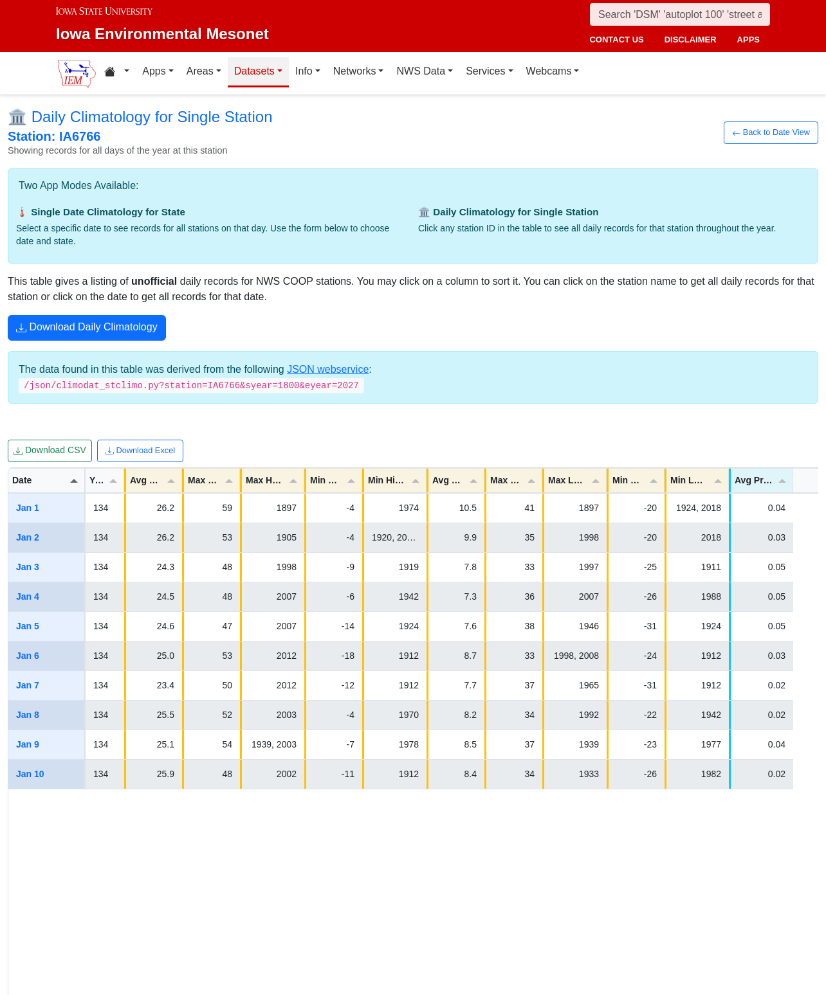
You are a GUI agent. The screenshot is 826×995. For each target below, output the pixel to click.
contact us (616, 39)
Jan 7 (27, 685)
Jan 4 (27, 596)
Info (304, 71)
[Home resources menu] (117, 73)
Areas (200, 71)
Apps (153, 71)
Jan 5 (27, 626)
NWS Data (420, 71)
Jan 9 (27, 744)
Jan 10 (30, 774)
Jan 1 (27, 508)
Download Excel (140, 451)
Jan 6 (27, 655)
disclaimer (691, 39)
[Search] (680, 14)
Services (485, 71)
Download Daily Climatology (87, 328)
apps (748, 39)
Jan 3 (27, 567)
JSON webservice (328, 369)
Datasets (254, 71)
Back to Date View (771, 132)
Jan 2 (27, 537)
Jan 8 (27, 715)
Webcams (549, 71)
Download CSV (50, 450)
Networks (354, 71)
